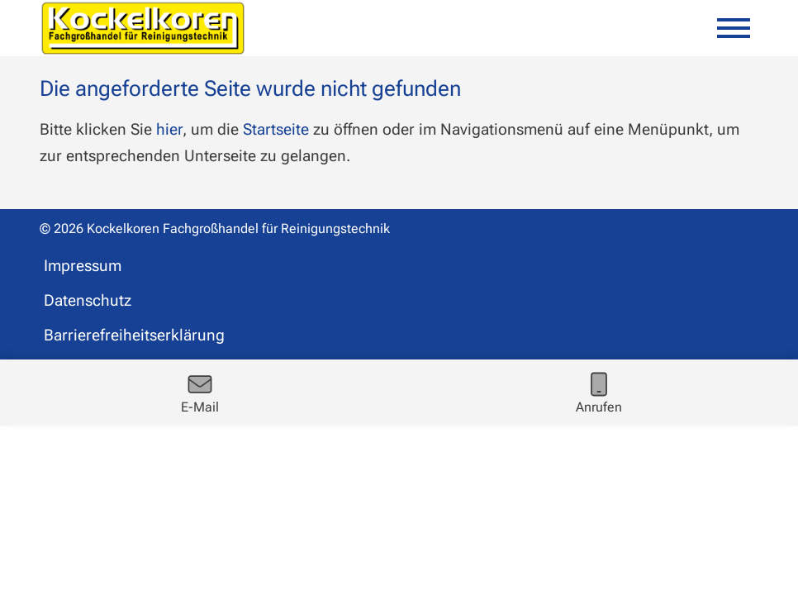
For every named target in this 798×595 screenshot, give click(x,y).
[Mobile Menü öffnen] (733, 28)
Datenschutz (87, 300)
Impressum (82, 265)
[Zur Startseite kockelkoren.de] (143, 28)
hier (169, 129)
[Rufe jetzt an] (598, 392)
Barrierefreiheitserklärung (134, 335)
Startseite (276, 129)
